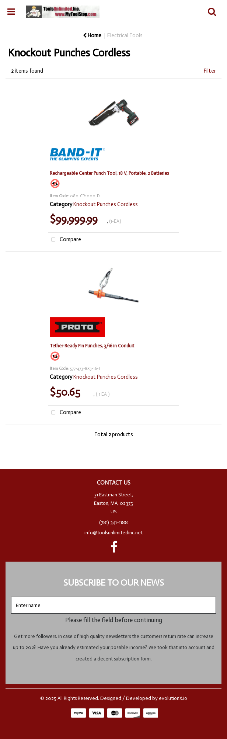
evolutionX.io (173, 698)
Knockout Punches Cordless (105, 204)
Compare (64, 240)
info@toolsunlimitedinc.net (113, 533)
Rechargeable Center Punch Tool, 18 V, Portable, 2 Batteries (109, 173)
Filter (210, 70)
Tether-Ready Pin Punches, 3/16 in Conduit (92, 345)
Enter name (115, 596)
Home (92, 35)
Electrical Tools (125, 35)
